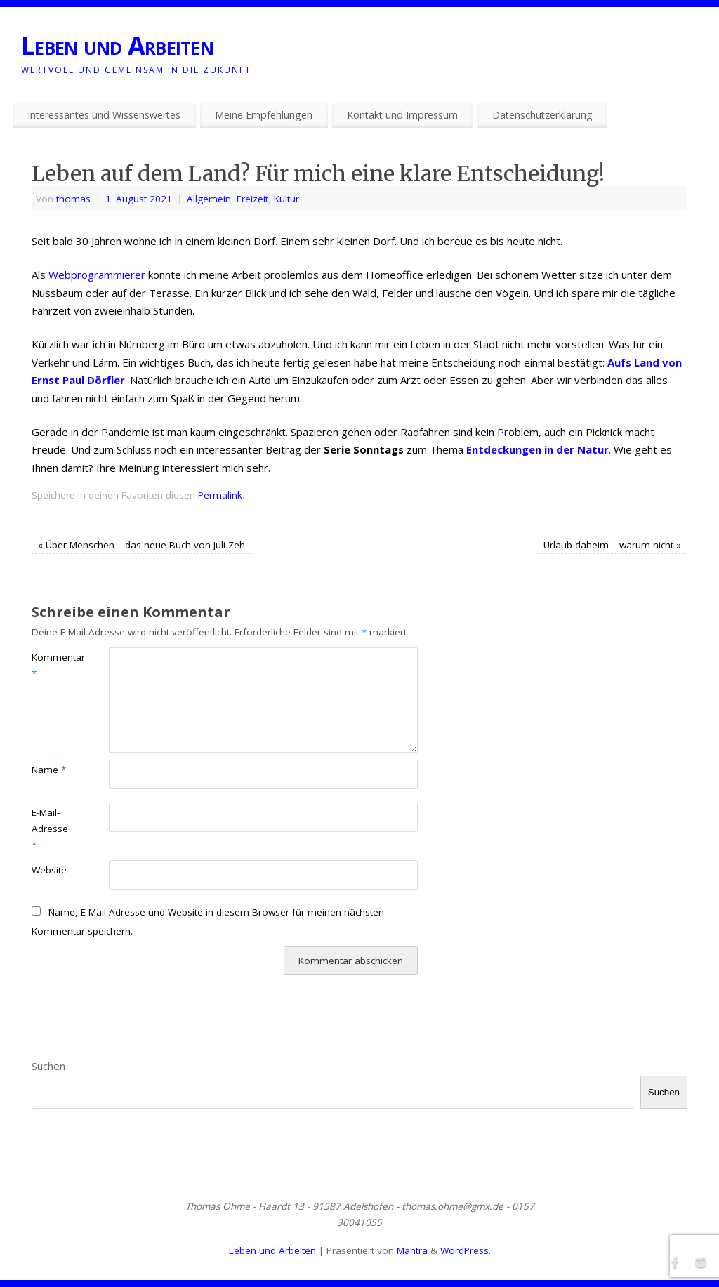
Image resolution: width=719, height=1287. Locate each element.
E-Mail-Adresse (50, 828)
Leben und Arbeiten (117, 45)
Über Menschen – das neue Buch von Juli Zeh (141, 545)
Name (49, 769)
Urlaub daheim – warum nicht (612, 545)
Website (49, 870)
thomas (73, 198)
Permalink (220, 495)
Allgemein (209, 198)
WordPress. (465, 1250)
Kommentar (51, 665)
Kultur (286, 198)
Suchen (48, 1066)
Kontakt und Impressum (402, 114)
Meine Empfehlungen (263, 114)
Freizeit (252, 198)
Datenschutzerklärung (542, 114)
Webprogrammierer (96, 275)
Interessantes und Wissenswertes (103, 114)
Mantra (412, 1250)
